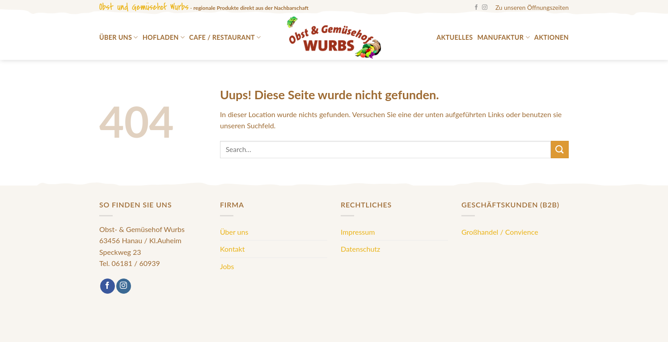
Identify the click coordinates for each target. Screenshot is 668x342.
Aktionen (551, 37)
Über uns (118, 37)
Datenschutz (360, 249)
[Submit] (560, 149)
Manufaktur (503, 37)
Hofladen (164, 37)
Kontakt (232, 249)
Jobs (227, 266)
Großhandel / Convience (499, 232)
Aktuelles (454, 37)
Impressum (358, 232)
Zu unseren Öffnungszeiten (532, 7)
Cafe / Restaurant (225, 37)
